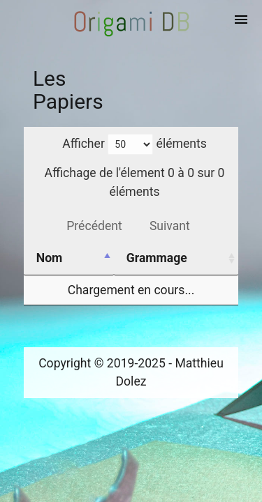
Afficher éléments (134, 144)
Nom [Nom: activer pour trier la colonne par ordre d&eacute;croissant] (49, 258)
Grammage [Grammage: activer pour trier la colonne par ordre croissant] (156, 258)
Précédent (94, 226)
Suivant (170, 226)
